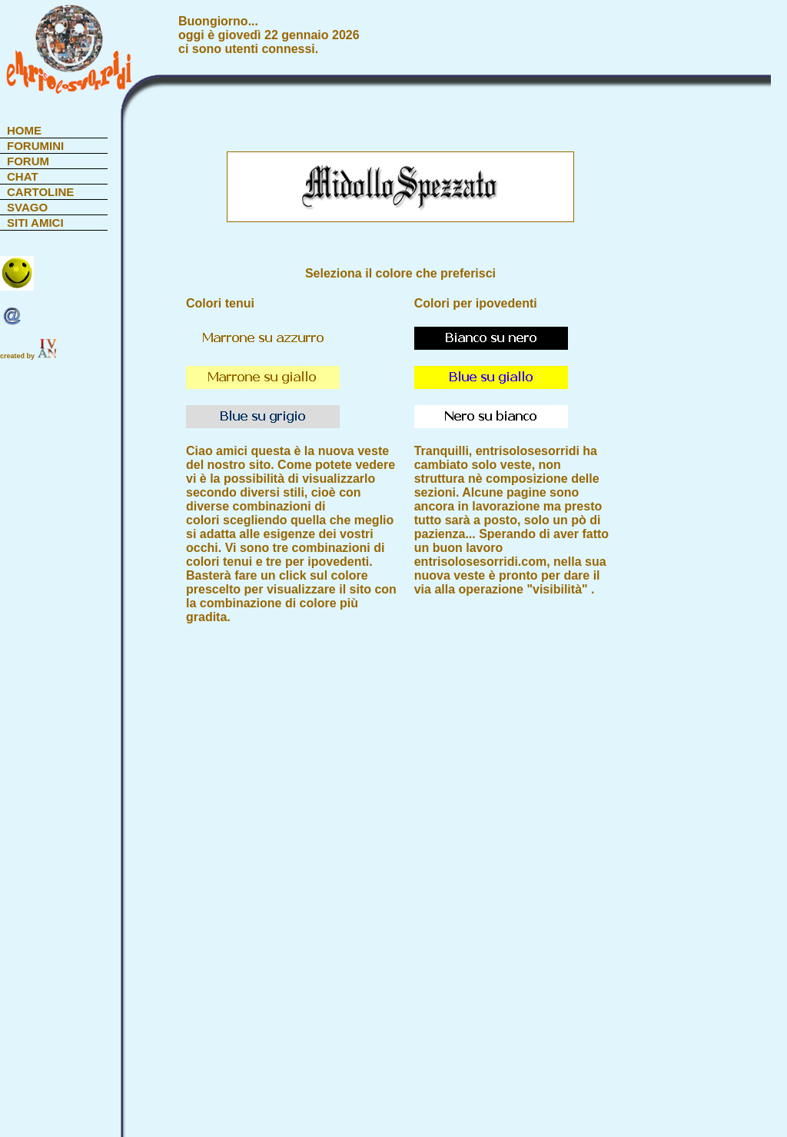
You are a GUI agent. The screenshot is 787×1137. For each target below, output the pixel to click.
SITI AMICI (35, 222)
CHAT (22, 176)
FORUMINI (35, 145)
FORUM (28, 161)
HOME (24, 130)
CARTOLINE (40, 191)
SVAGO (27, 207)
